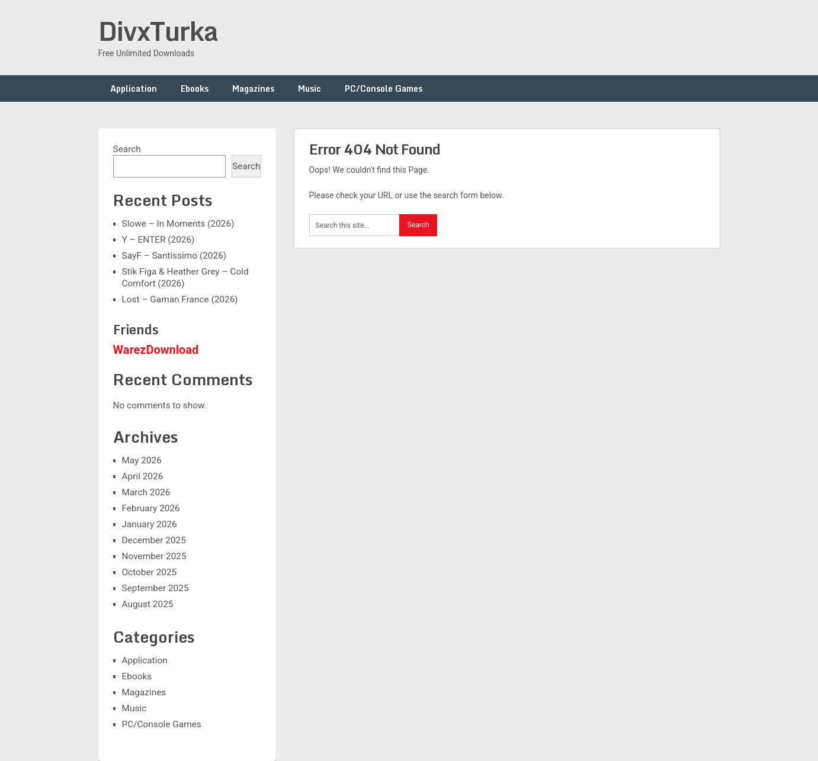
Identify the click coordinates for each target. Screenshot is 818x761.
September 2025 (155, 588)
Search (127, 149)
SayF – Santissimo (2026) (174, 255)
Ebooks (194, 88)
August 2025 (148, 604)
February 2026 (151, 508)
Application (133, 88)
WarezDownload (156, 350)
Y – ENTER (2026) (158, 239)
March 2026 (146, 492)
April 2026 (142, 476)
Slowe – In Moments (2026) (178, 223)
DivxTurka (158, 30)
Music (309, 88)
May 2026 (142, 460)
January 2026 (149, 524)
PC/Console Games (383, 88)
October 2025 (149, 572)
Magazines (253, 88)
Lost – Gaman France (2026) (180, 299)
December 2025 (154, 540)
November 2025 (154, 556)
